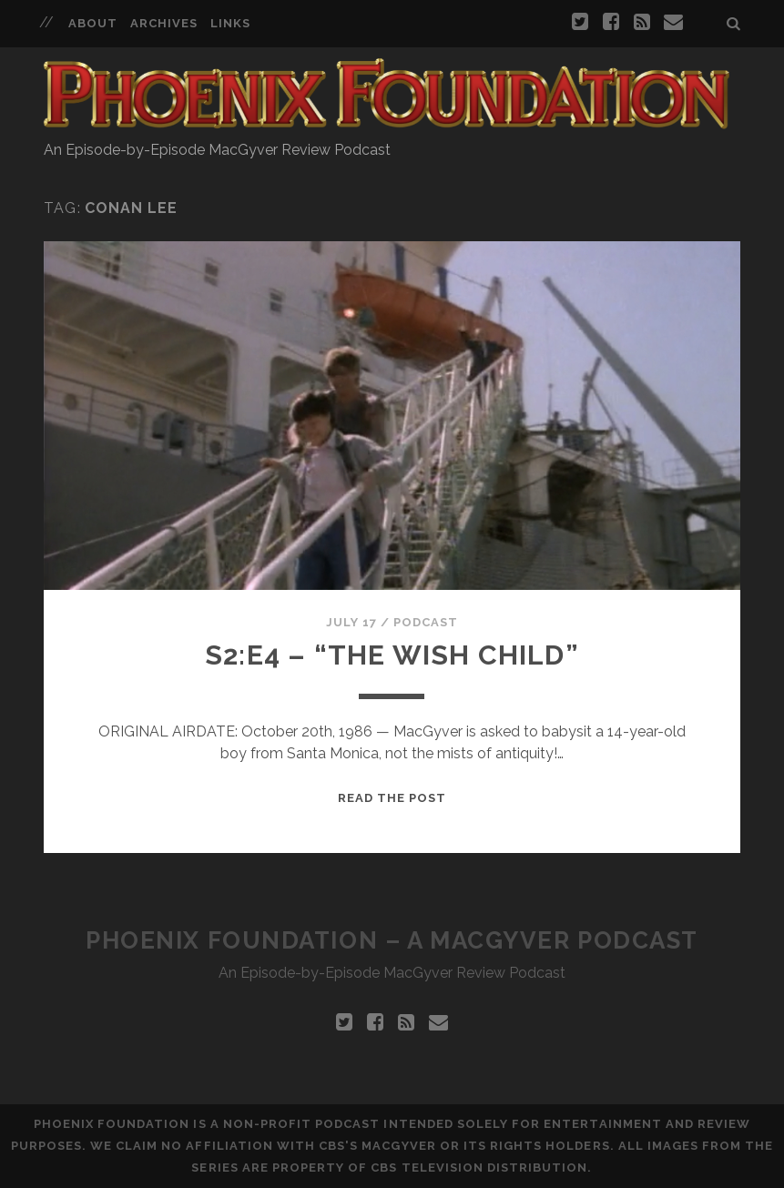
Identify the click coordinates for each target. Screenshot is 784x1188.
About (92, 23)
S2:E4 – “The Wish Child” (392, 655)
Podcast (425, 622)
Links (230, 23)
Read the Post (392, 798)
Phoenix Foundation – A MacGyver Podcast (392, 940)
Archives (164, 23)
